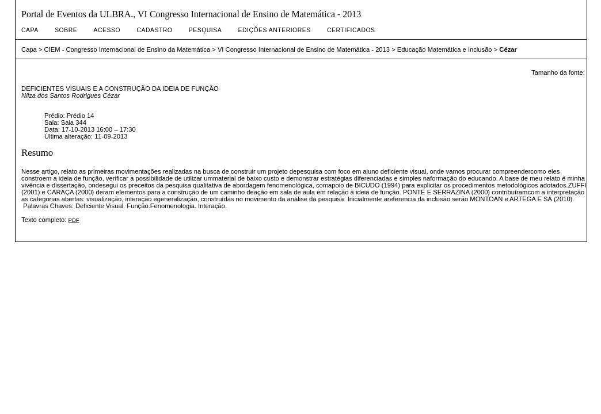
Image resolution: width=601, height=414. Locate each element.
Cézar (507, 49)
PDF (74, 220)
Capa (30, 30)
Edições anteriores (274, 30)
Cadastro (154, 30)
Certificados (351, 30)
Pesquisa (205, 30)
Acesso (107, 30)
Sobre (66, 30)
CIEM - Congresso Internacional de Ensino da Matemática (127, 49)
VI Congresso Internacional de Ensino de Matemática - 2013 (304, 49)
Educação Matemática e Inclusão (444, 49)
